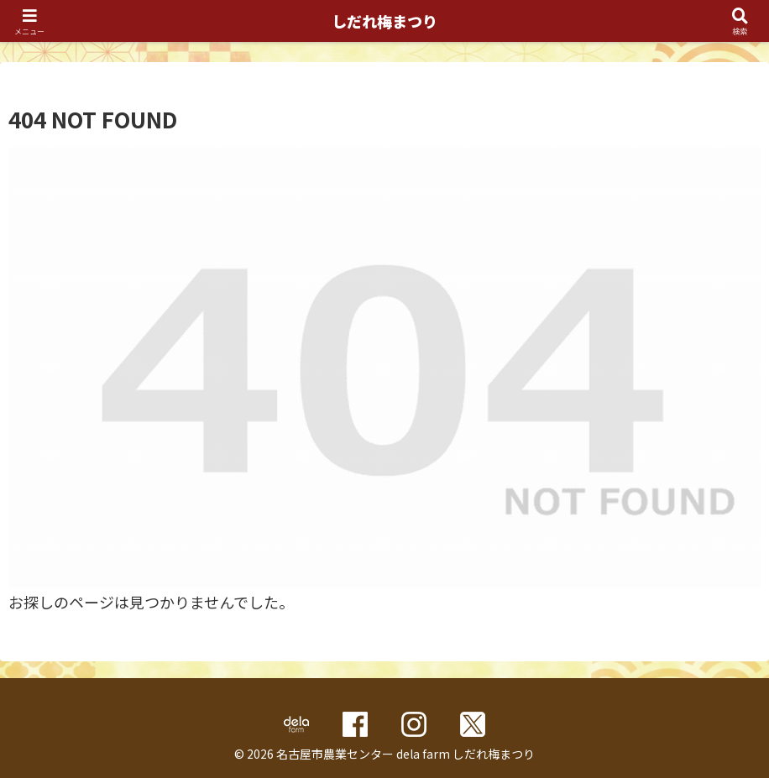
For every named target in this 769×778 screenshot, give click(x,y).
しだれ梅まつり (384, 21)
